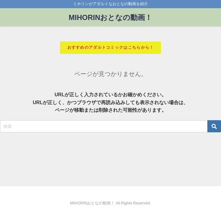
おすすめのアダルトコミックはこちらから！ (110, 47)
